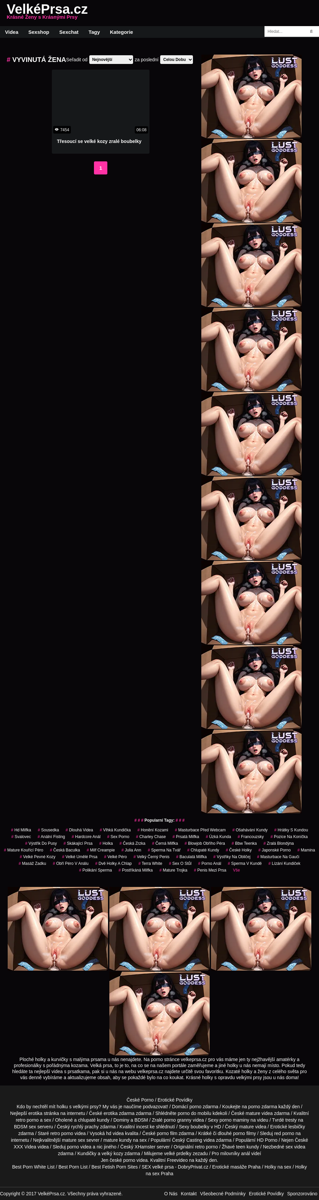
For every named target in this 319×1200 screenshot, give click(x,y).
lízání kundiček (284, 863)
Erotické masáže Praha (236, 1167)
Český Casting (187, 1140)
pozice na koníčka (289, 836)
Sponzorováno (302, 1193)
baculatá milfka (191, 856)
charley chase (151, 836)
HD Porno (267, 1140)
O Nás (171, 1193)
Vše (236, 870)
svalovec (21, 836)
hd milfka (21, 830)
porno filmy (244, 1133)
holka (106, 843)
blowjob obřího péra (205, 843)
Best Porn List (73, 1167)
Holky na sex (277, 1167)
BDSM (141, 1120)
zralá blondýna (278, 843)
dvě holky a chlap (113, 863)
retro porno (27, 1120)
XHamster (145, 1146)
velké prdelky (178, 1153)
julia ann (131, 850)
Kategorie (121, 32)
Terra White (150, 863)
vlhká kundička (115, 830)
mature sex (73, 1140)
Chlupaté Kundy (203, 850)
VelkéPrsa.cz (47, 13)
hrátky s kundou (291, 830)
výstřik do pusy (41, 843)
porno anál (209, 863)
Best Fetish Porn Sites (115, 1167)
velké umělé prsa (79, 856)
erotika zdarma (119, 1113)
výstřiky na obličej (231, 856)
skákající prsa (78, 843)
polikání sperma (95, 870)
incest (142, 1126)
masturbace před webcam (200, 830)
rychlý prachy (85, 1126)
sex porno (118, 836)
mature (253, 1113)
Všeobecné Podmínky (222, 1193)
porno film (167, 1133)
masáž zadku (32, 863)
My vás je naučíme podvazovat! (135, 1106)
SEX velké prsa (158, 1167)
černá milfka (165, 843)
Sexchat (69, 32)
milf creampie (101, 850)
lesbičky (297, 1126)
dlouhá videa (79, 830)
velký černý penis (151, 856)
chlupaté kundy (93, 1120)
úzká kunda (218, 836)
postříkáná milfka (136, 870)
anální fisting (51, 836)
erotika (35, 1113)
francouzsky (251, 836)
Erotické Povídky (174, 1100)
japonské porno (274, 850)
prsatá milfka (186, 836)
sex (289, 1146)
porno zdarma (262, 1106)
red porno (284, 1133)
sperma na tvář (164, 850)
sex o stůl (180, 863)
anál (245, 1153)
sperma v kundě (244, 863)
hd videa (115, 1133)
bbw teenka (244, 843)
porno (195, 1106)
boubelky (200, 1126)
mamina (306, 850)
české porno (122, 1160)
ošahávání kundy (250, 830)
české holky (238, 850)
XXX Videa (25, 1146)
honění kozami (152, 830)
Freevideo (177, 1160)
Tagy (94, 32)
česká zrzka (132, 843)
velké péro (115, 856)
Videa (11, 32)
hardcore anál (86, 836)
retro (200, 1146)
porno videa (79, 1146)
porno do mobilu (194, 1113)
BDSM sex (25, 1126)
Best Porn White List (33, 1167)
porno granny (178, 1120)
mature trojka (173, 870)
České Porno (140, 1100)
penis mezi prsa (210, 870)
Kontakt (189, 1193)
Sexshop (38, 32)
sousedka (48, 830)
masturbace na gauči (278, 856)
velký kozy (112, 1153)
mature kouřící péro (23, 850)
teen (240, 1146)
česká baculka (65, 850)
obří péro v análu (71, 863)
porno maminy (234, 1120)
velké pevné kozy (38, 856)
